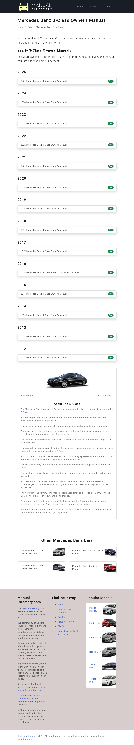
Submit (107, 6)
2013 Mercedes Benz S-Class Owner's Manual (67, 336)
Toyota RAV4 (102, 666)
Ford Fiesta (102, 637)
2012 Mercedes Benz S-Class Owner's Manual (67, 357)
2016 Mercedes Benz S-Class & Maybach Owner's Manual (67, 272)
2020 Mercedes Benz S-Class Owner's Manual (67, 187)
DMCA (61, 626)
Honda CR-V (102, 652)
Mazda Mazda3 (102, 609)
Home (80, 6)
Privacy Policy (66, 621)
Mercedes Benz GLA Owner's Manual (94, 568)
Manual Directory (30, 608)
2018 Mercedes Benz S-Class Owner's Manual (67, 230)
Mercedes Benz (44, 27)
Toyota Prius (102, 680)
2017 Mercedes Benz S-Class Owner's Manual (67, 251)
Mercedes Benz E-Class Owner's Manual (94, 552)
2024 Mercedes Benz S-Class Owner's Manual (67, 102)
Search (93, 6)
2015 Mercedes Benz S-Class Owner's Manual (67, 293)
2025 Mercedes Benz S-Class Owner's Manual (67, 81)
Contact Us (64, 617)
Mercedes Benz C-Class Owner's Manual (43, 552)
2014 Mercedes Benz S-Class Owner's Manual (67, 315)
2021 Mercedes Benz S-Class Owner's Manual (67, 166)
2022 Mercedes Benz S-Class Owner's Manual (67, 144)
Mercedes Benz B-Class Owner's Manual (43, 567)
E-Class (24, 412)
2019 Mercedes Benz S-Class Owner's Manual (67, 208)
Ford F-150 (102, 623)
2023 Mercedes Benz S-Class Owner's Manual (67, 123)
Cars (29, 27)
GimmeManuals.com (28, 698)
